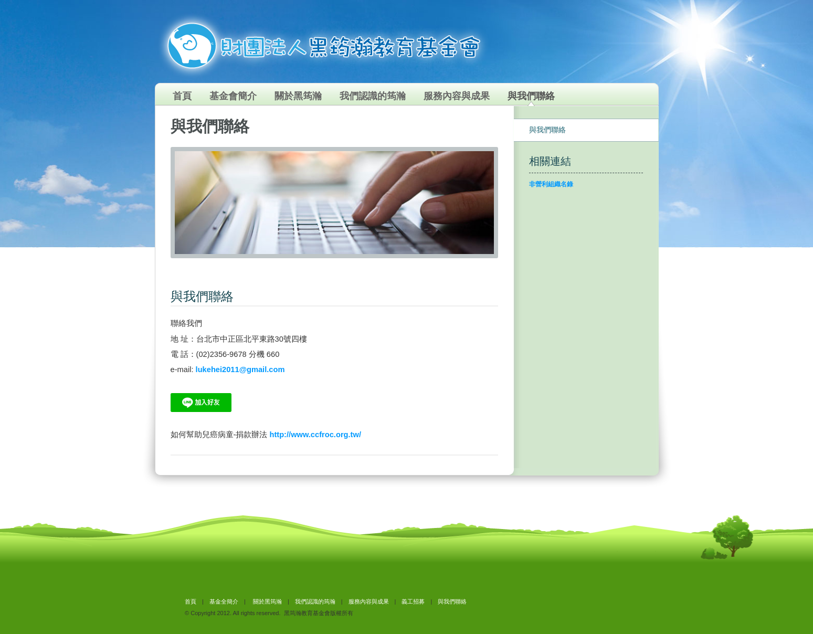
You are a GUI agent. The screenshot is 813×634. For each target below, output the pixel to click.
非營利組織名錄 (551, 184)
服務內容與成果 (457, 96)
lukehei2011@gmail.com (240, 369)
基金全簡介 (223, 601)
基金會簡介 (233, 96)
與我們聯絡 (531, 96)
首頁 (182, 96)
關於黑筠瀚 (298, 96)
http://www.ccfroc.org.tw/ (315, 434)
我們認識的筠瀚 (373, 96)
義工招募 (413, 601)
